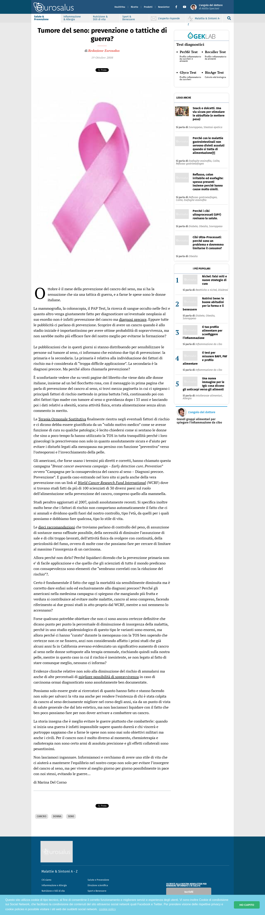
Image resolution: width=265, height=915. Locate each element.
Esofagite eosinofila (195, 200)
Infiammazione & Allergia (72, 18)
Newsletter (164, 7)
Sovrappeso (215, 226)
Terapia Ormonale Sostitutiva (62, 419)
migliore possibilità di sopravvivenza (109, 676)
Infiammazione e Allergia (54, 885)
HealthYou (119, 7)
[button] (177, 7)
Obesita (193, 256)
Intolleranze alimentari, (209, 395)
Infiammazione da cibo (209, 344)
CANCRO (41, 816)
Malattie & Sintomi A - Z (59, 871)
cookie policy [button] (107, 909)
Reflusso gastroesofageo (190, 163)
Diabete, (194, 226)
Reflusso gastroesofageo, (203, 197)
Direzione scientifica (98, 885)
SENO (71, 816)
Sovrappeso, (196, 127)
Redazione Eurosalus (104, 50)
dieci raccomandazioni (56, 527)
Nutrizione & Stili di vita (100, 18)
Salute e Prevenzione (98, 880)
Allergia (187, 398)
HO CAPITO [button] (246, 904)
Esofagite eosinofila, (201, 160)
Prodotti (148, 7)
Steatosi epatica (213, 127)
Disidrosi (223, 290)
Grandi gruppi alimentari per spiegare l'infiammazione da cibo (199, 421)
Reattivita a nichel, (207, 290)
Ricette (134, 7)
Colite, (216, 160)
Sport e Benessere (97, 891)
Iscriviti (188, 891)
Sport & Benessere (128, 18)
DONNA (57, 816)
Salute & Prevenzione (41, 18)
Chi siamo (46, 880)
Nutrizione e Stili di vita (53, 891)
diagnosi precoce (132, 319)
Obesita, (204, 226)
